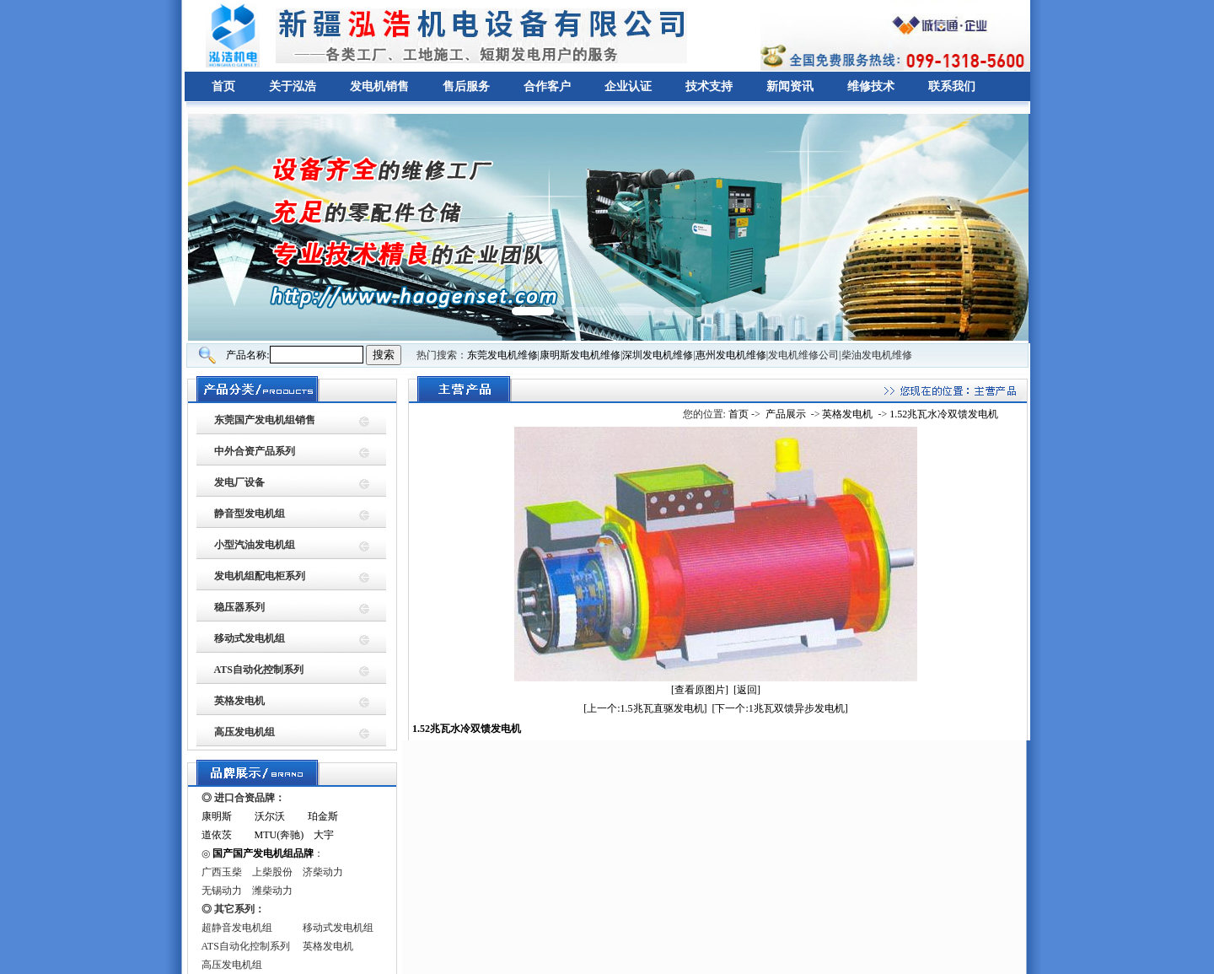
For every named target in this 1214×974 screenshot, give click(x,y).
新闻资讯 (790, 86)
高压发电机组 (244, 732)
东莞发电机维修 (502, 355)
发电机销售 (379, 86)
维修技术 (870, 86)
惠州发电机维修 (731, 355)
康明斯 (216, 816)
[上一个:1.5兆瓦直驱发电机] (644, 708)
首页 (223, 86)
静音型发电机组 (249, 513)
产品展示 (785, 414)
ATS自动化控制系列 (259, 669)
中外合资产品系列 (254, 451)
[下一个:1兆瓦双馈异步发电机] (780, 708)
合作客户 (547, 86)
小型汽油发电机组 (254, 545)
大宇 (324, 835)
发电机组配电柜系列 (259, 576)
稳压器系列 (239, 607)
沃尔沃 (270, 816)
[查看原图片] (699, 690)
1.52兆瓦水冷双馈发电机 (943, 414)
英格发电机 (239, 701)
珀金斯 (323, 816)
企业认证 (628, 86)
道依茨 (216, 835)
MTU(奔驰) (279, 835)
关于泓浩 (292, 86)
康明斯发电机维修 (580, 355)
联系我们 (951, 86)
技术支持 (709, 86)
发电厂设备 (239, 482)
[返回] (746, 690)
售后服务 (466, 86)
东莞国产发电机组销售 (264, 420)
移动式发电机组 (249, 638)
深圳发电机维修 (657, 355)
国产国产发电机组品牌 (263, 853)
